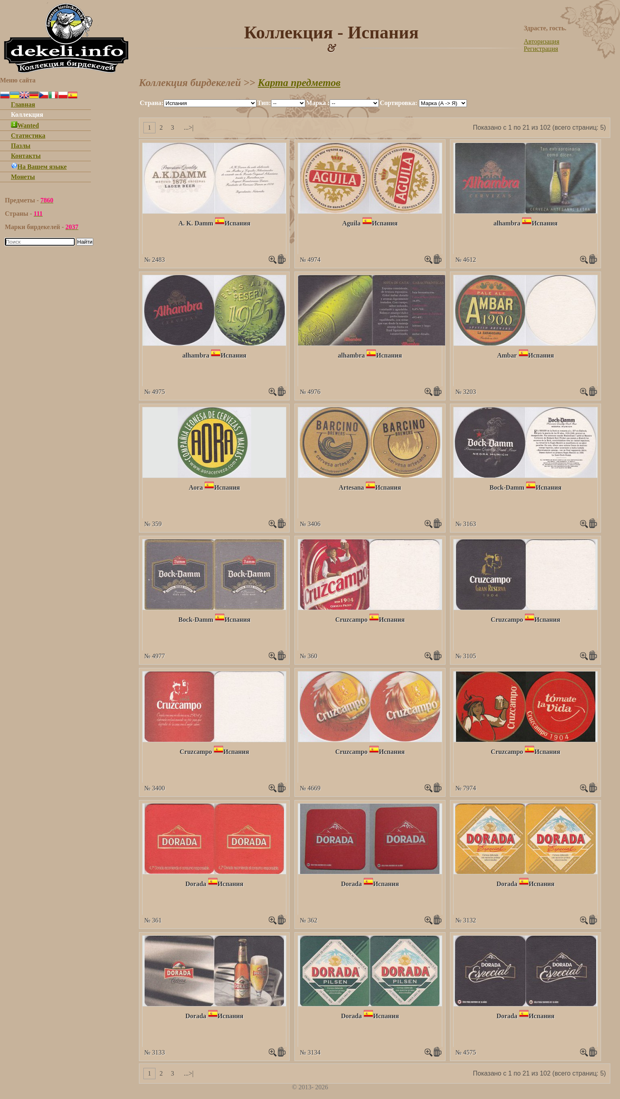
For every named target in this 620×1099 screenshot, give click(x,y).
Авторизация (541, 41)
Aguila (351, 223)
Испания (237, 223)
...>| (188, 127)
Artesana (351, 487)
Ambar (507, 355)
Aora (196, 487)
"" (210, 103)
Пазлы (20, 145)
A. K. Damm (196, 223)
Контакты (26, 155)
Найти (84, 242)
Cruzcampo (351, 619)
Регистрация (541, 48)
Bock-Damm (507, 487)
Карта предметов (299, 82)
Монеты (23, 176)
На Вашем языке (39, 166)
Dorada (195, 883)
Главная (23, 104)
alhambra (507, 223)
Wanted (25, 125)
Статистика (28, 135)
